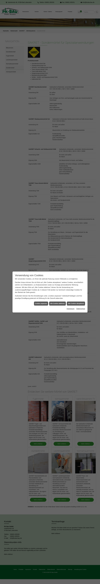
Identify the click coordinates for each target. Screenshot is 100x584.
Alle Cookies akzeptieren (76, 174)
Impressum (70, 179)
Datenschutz (80, 179)
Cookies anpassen (41, 174)
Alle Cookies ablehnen (57, 174)
